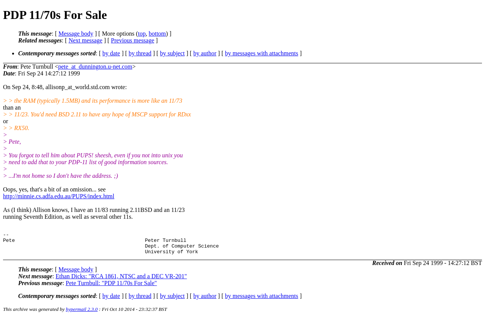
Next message (85, 40)
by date (111, 53)
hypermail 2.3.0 (82, 314)
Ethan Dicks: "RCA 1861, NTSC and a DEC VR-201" (121, 281)
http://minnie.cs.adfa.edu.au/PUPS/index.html (58, 196)
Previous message (132, 40)
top (142, 33)
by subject (172, 53)
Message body (75, 33)
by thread (140, 53)
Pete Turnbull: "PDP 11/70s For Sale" (111, 287)
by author (204, 53)
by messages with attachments (261, 53)
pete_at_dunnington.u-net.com (95, 66)
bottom (157, 33)
